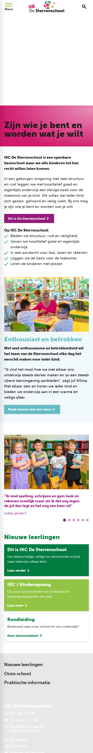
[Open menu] (8, 6)
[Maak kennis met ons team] (32, 409)
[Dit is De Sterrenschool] (29, 218)
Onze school (17, 673)
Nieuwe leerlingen (23, 664)
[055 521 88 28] (19, 713)
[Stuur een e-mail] (21, 720)
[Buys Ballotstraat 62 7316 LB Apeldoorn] (24, 728)
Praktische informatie (27, 682)
